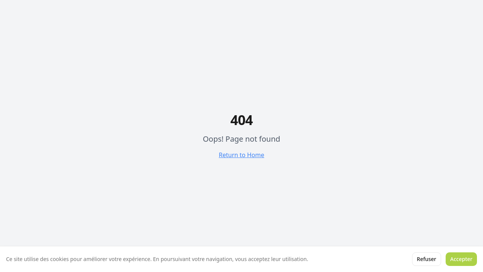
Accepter (461, 259)
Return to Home (241, 155)
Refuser (426, 259)
